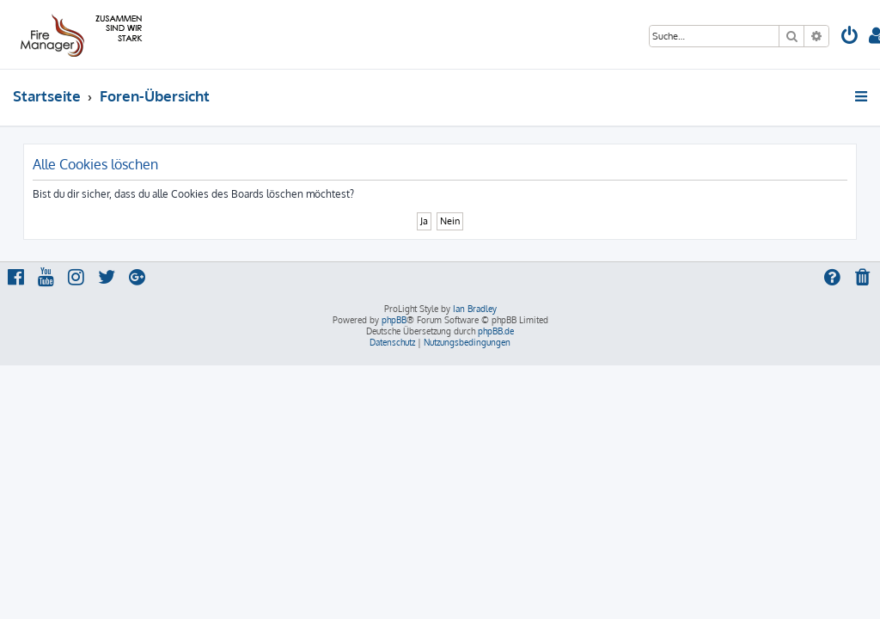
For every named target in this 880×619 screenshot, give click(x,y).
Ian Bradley (475, 308)
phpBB (394, 320)
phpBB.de (496, 331)
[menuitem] (850, 37)
